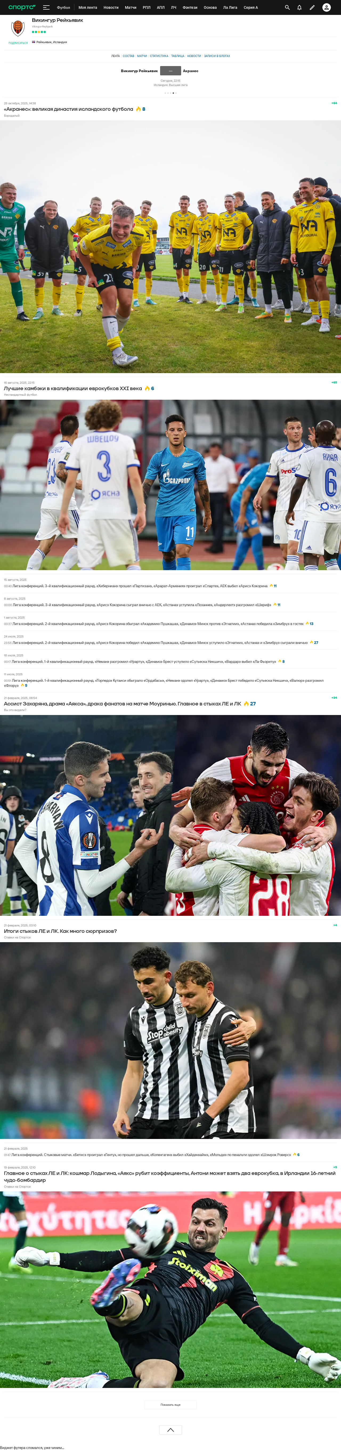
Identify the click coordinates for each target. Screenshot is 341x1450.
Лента (115, 56)
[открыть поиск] (287, 7)
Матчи (142, 56)
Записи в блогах (217, 56)
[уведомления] (299, 7)
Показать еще (170, 1405)
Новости (194, 56)
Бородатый (12, 115)
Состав (128, 56)
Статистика (159, 56)
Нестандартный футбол (20, 395)
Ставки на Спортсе (17, 937)
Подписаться (18, 43)
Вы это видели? (15, 710)
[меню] (46, 7)
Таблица (177, 56)
